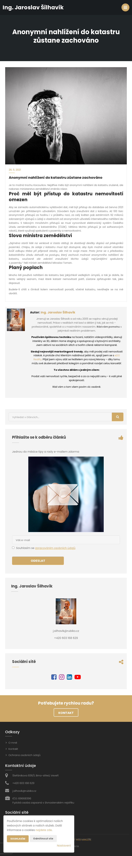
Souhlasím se (25, 548)
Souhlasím (17, 838)
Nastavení (64, 846)
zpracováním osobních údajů (55, 548)
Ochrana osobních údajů (24, 755)
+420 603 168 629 (23, 783)
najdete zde (44, 830)
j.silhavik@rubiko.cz (24, 791)
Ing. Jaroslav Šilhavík (58, 312)
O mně (12, 742)
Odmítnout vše (43, 838)
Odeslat (38, 560)
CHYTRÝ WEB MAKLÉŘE (78, 839)
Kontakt (66, 713)
